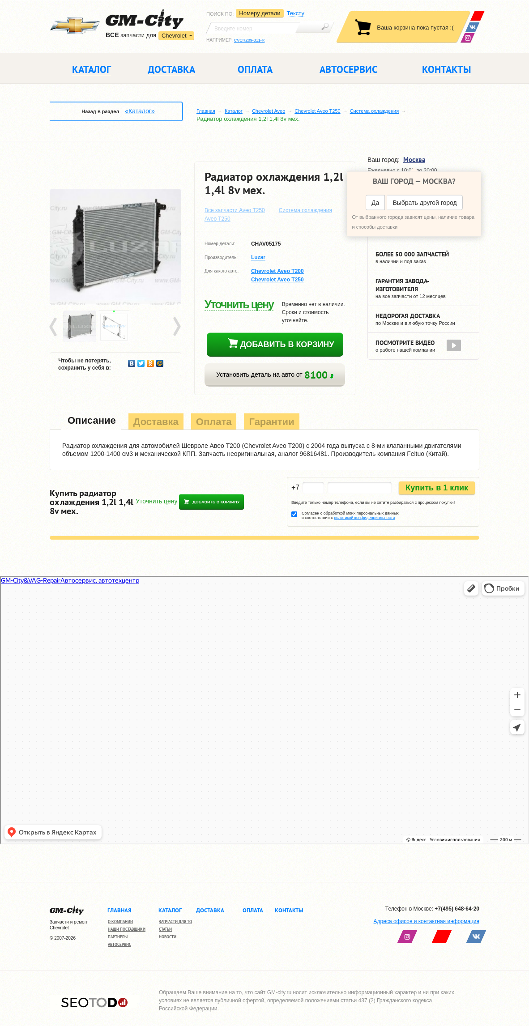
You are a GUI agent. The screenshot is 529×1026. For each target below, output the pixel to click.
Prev (54, 327)
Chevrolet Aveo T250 (317, 111)
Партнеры (118, 936)
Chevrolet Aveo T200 (277, 271)
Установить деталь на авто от (274, 374)
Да (375, 202)
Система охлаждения (374, 111)
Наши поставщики (126, 929)
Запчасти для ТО (175, 921)
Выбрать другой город (424, 202)
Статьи (165, 929)
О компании (120, 921)
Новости (167, 936)
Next (176, 327)
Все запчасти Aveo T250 (235, 210)
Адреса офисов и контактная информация (426, 921)
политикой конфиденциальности (364, 517)
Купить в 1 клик (436, 487)
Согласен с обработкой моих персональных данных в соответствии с (350, 515)
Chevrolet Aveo (268, 111)
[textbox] (253, 28)
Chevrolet (174, 35)
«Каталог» (139, 111)
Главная (205, 111)
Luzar (258, 258)
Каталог (234, 111)
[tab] (91, 421)
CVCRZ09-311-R (249, 40)
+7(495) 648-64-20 (457, 909)
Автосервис (119, 944)
